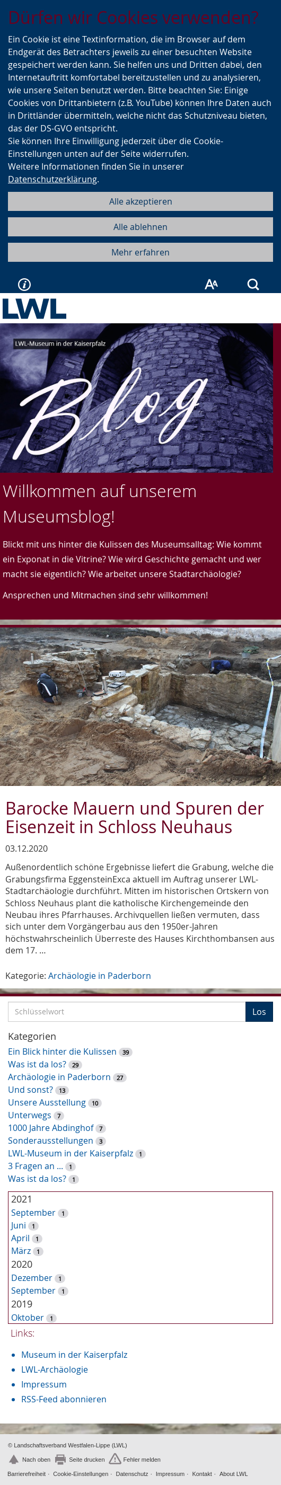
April (20, 1238)
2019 (21, 1303)
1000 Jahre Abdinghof (51, 1128)
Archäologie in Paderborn (99, 976)
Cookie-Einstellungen (80, 1474)
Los (259, 1012)
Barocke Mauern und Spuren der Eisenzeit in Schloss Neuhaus (134, 817)
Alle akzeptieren (140, 201)
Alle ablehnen (140, 227)
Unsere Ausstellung (47, 1102)
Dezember (31, 1278)
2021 (21, 1198)
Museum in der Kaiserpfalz (74, 1354)
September (33, 1212)
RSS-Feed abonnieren (64, 1399)
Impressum (44, 1384)
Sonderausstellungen (50, 1140)
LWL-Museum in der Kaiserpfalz (70, 1153)
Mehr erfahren (140, 252)
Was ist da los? (37, 1064)
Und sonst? (30, 1089)
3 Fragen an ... (35, 1166)
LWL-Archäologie (54, 1369)
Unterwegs (29, 1115)
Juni (18, 1225)
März (21, 1251)
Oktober (27, 1317)
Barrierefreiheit (26, 1474)
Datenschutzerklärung (52, 179)
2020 (21, 1264)
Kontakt (202, 1474)
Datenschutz (132, 1474)
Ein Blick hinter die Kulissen (62, 1051)
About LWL (233, 1474)
